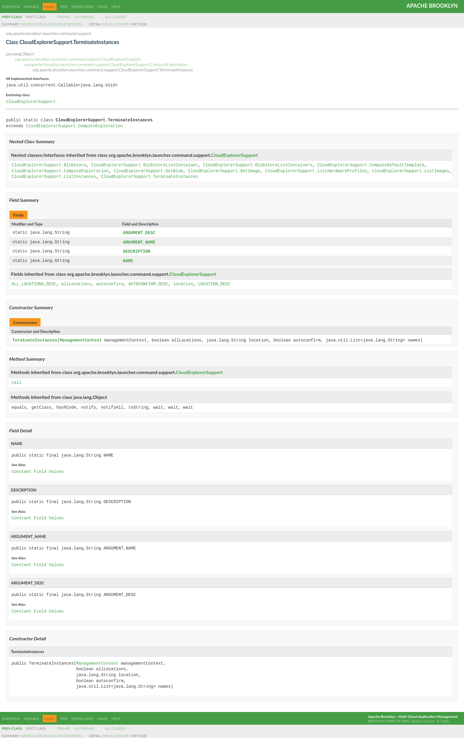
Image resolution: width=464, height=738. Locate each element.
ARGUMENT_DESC (139, 233)
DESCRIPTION (136, 251)
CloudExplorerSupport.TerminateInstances (149, 177)
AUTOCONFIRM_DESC (148, 283)
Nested (27, 24)
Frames (63, 16)
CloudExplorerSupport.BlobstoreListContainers (257, 165)
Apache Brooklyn (432, 5)
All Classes (115, 16)
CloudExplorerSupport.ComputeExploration (74, 126)
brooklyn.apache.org (388, 719)
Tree (64, 6)
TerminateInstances (34, 339)
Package (31, 6)
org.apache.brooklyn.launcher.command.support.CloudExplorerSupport (78, 59)
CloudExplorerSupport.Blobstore (49, 165)
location (183, 283)
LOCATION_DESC (214, 283)
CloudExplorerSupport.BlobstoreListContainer (144, 165)
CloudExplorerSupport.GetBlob (148, 171)
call (17, 381)
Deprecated (83, 6)
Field (42, 24)
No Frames (84, 16)
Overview (11, 6)
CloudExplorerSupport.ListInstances (54, 177)
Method (74, 24)
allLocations (76, 283)
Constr (56, 24)
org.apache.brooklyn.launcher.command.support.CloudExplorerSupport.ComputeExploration (105, 64)
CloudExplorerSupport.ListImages (410, 171)
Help (116, 6)
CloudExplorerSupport (31, 102)
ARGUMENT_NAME (139, 242)
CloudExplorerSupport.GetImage (224, 171)
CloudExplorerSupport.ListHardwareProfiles (316, 171)
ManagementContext (81, 339)
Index (102, 6)
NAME (128, 260)
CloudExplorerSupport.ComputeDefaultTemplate (370, 165)
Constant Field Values (38, 470)
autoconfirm (109, 283)
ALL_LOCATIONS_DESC (34, 283)
